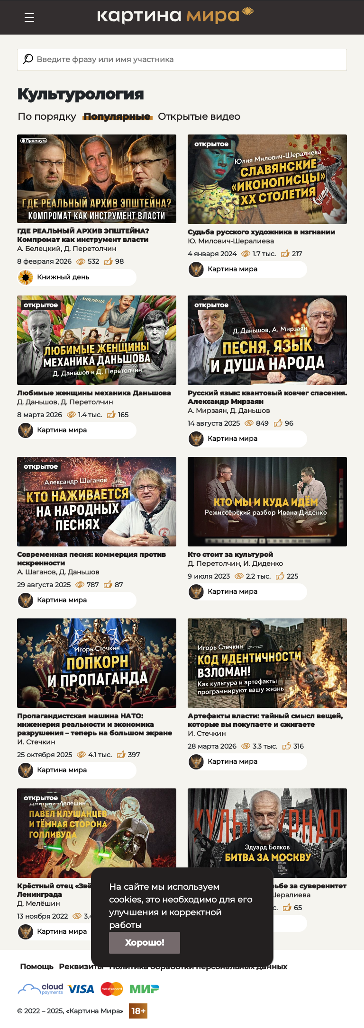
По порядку (47, 116)
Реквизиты (81, 966)
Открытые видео (199, 116)
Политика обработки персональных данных (198, 966)
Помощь (36, 966)
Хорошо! (144, 943)
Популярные (116, 116)
